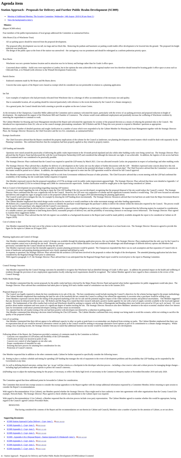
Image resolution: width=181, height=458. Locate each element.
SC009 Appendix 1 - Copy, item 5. (26, 425)
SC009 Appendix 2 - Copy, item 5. (26, 429)
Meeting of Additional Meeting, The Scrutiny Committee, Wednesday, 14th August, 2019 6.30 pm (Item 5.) (51, 16)
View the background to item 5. (20, 20)
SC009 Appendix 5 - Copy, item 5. (26, 441)
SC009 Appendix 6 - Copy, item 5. (26, 445)
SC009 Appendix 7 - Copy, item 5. (26, 449)
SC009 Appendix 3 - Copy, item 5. (26, 433)
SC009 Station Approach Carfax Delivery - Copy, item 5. (35, 421)
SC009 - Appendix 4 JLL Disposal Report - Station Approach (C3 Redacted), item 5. (46, 437)
